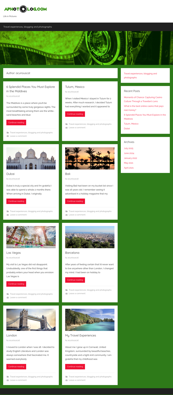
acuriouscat (14, 96)
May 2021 (129, 163)
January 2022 (131, 158)
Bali (68, 174)
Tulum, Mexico (75, 87)
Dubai (10, 174)
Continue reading (16, 122)
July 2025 (129, 148)
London (12, 336)
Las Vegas (14, 253)
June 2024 (129, 153)
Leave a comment (18, 136)
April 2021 (129, 167)
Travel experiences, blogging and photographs (27, 26)
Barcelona (72, 253)
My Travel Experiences (81, 336)
